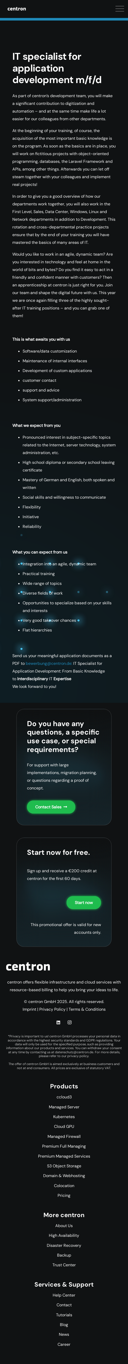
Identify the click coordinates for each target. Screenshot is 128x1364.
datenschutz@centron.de (74, 1052)
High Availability (64, 1235)
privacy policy (77, 1056)
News (64, 1334)
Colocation (64, 1185)
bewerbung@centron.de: (49, 663)
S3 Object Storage (64, 1166)
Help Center (64, 1295)
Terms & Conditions (87, 1009)
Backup (64, 1255)
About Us (64, 1225)
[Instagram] (70, 1022)
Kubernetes (64, 1116)
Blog (64, 1324)
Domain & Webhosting (64, 1175)
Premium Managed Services (64, 1156)
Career (64, 1344)
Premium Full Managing (64, 1146)
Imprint (29, 1009)
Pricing (64, 1195)
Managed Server (64, 1107)
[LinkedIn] (58, 1022)
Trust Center (64, 1265)
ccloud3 (64, 1097)
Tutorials (64, 1315)
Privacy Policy (52, 1009)
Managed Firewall (64, 1136)
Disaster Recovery (64, 1245)
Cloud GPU (64, 1126)
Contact (64, 1305)
